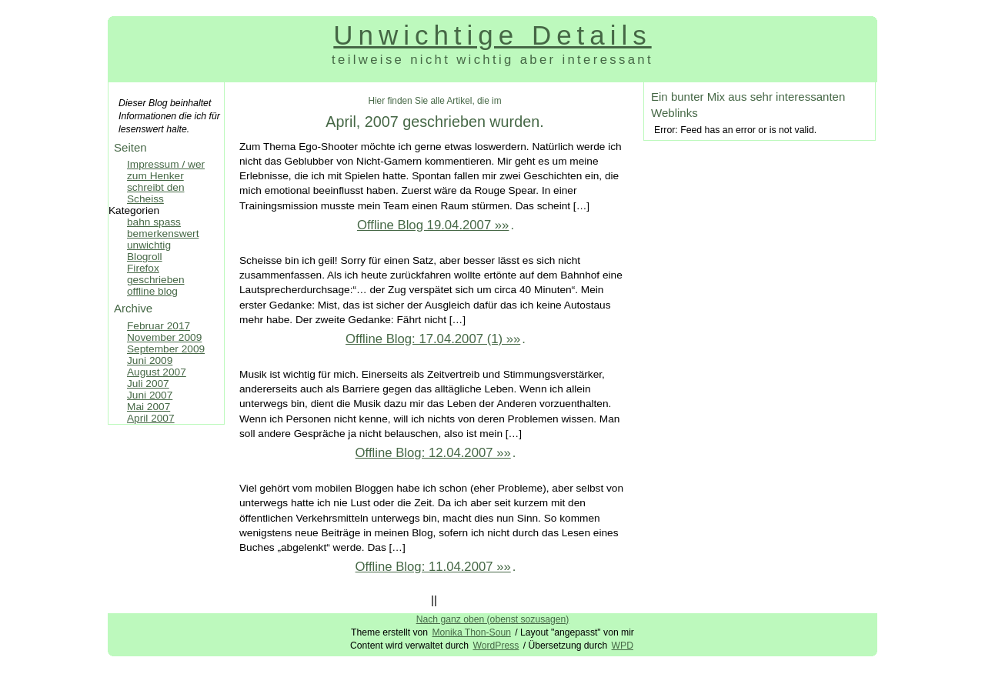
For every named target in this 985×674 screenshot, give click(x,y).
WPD (622, 645)
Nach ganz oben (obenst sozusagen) (492, 619)
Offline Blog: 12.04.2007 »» (433, 452)
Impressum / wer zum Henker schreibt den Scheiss (166, 181)
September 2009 (166, 349)
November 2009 (164, 337)
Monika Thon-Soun (471, 632)
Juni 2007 (149, 395)
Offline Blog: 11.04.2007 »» (433, 566)
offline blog (152, 291)
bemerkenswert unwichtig (163, 239)
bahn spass (154, 222)
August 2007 (156, 372)
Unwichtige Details (492, 35)
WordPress (495, 645)
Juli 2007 (148, 383)
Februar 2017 (158, 326)
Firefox (143, 268)
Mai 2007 (148, 406)
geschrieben (156, 279)
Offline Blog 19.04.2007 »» (433, 225)
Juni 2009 (149, 360)
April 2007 (151, 418)
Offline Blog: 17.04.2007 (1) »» (433, 339)
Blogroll (144, 256)
